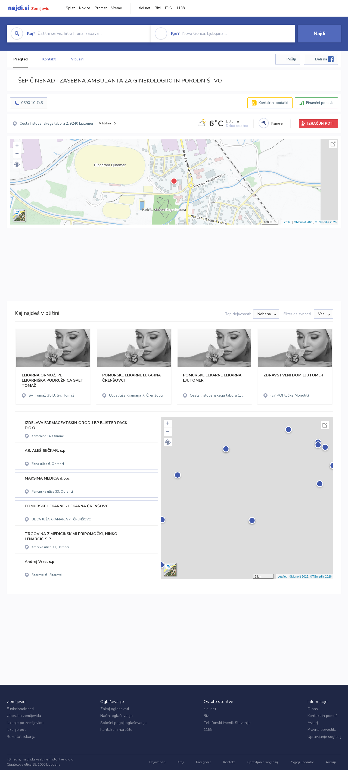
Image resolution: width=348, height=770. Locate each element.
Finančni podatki (320, 102)
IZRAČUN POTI (320, 123)
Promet (101, 8)
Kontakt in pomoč (322, 715)
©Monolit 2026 (303, 222)
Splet (70, 8)
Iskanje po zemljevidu (25, 722)
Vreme (116, 8)
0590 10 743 (32, 102)
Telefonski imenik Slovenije (227, 722)
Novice (84, 8)
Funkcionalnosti (20, 708)
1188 (180, 8)
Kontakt (229, 762)
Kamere (276, 123)
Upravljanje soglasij (324, 736)
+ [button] (17, 146)
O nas (312, 708)
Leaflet (286, 222)
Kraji (181, 762)
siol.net (144, 8)
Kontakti (49, 59)
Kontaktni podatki (273, 102)
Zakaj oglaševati (114, 708)
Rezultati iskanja (21, 736)
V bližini (77, 59)
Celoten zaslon (333, 144)
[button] (17, 164)
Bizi (158, 8)
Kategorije (203, 762)
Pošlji (291, 59)
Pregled (20, 59)
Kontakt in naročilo (116, 729)
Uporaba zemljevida (24, 715)
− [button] (17, 154)
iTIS (168, 8)
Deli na (324, 59)
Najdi (319, 33)
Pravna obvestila (321, 729)
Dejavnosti (157, 762)
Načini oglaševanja (116, 715)
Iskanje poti (16, 729)
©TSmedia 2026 (326, 222)
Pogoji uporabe (302, 762)
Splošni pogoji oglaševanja (123, 722)
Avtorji (313, 722)
